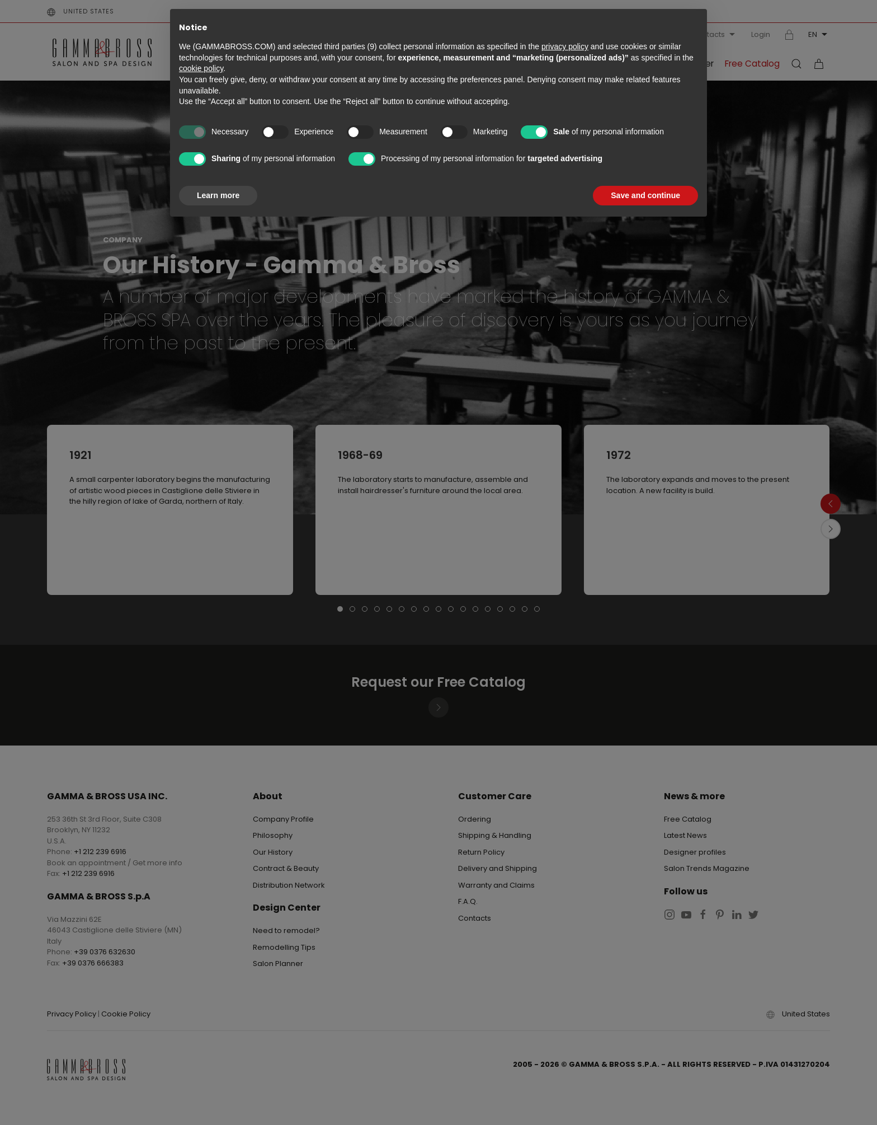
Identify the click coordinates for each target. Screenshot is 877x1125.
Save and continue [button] (645, 195)
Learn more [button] (218, 195)
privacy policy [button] (564, 46)
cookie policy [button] (201, 68)
